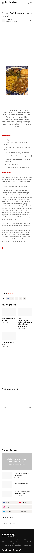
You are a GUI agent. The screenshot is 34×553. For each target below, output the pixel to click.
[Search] (31, 2)
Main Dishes (10, 10)
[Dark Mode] (28, 2)
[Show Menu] (2, 2)
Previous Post (7, 407)
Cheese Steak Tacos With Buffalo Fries (21, 474)
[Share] (31, 20)
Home (3, 10)
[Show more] (24, 298)
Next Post (28, 407)
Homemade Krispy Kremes (8, 343)
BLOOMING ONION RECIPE (8, 319)
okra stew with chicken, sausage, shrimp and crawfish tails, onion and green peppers (25, 322)
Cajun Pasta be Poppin (21, 484)
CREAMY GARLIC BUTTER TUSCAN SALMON (22, 493)
